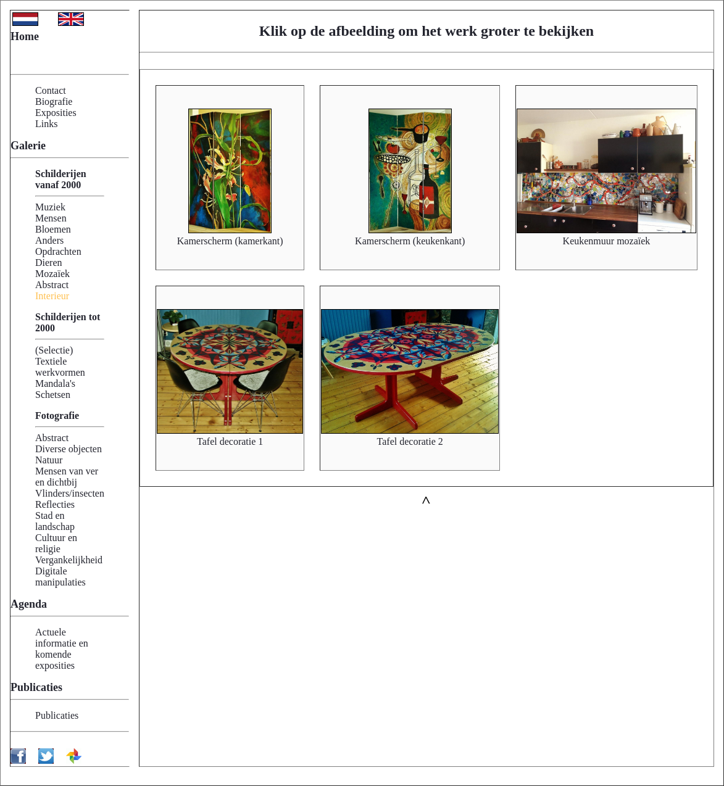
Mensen (51, 218)
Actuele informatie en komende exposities (61, 649)
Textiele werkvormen (60, 367)
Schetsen (52, 394)
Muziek (50, 207)
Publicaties (56, 715)
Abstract (52, 284)
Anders (49, 240)
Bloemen (53, 229)
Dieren (48, 262)
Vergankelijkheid (68, 560)
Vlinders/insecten (69, 493)
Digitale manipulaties (60, 576)
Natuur (48, 460)
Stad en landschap (55, 521)
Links (46, 123)
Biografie (53, 101)
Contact (50, 90)
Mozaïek (52, 273)
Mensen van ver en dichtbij (66, 476)
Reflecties (55, 504)
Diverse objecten (68, 449)
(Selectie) (54, 350)
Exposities (56, 112)
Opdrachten (58, 251)
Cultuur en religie (56, 543)
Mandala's (55, 383)
